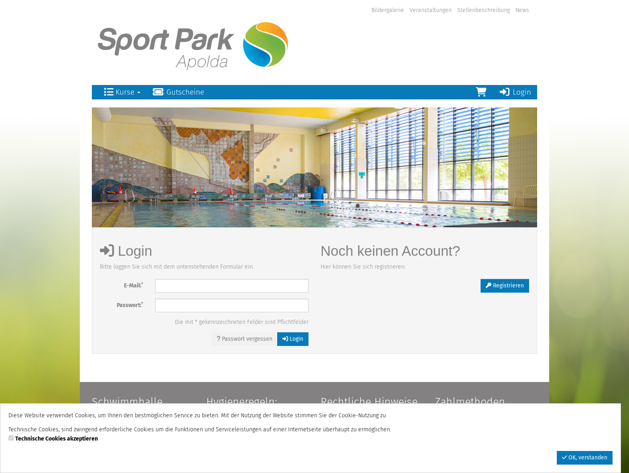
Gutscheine (178, 92)
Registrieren (505, 285)
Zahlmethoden (470, 402)
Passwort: (130, 305)
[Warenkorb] (481, 92)
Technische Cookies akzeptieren (56, 438)
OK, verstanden (584, 457)
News (522, 10)
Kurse (122, 92)
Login (515, 92)
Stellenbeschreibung (483, 10)
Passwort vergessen (244, 339)
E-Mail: (133, 285)
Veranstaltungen (431, 10)
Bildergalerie (387, 10)
